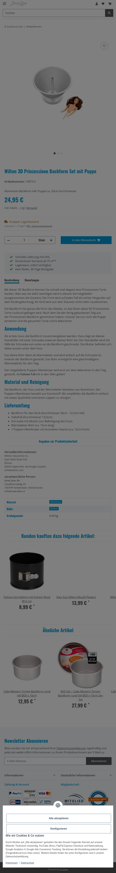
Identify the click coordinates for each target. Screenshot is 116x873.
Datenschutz (27, 862)
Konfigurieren (58, 828)
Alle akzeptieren (59, 818)
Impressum (12, 862)
